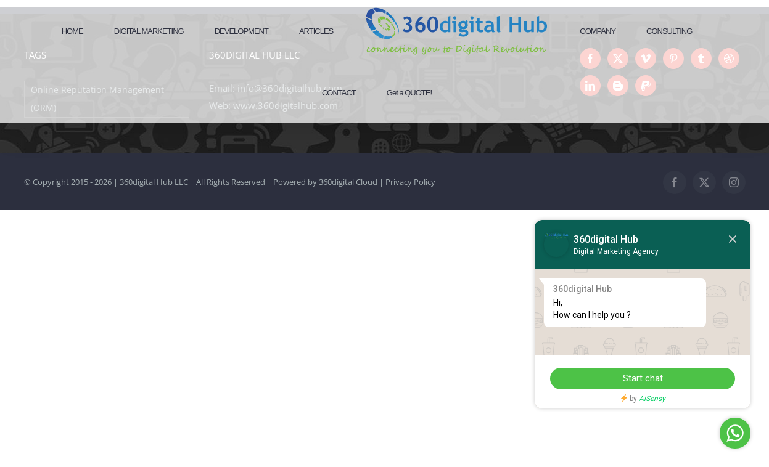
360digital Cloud (348, 181)
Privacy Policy (410, 181)
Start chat (643, 378)
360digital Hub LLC (154, 181)
